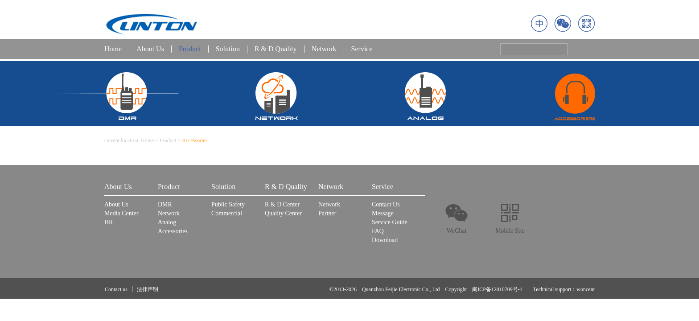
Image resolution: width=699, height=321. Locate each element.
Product (190, 49)
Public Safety (228, 204)
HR (108, 222)
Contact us (116, 289)
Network (324, 49)
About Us (150, 49)
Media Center (121, 213)
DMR (165, 204)
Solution (228, 49)
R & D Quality (276, 49)
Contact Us (386, 204)
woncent (585, 289)
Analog (167, 222)
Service (362, 49)
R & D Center (282, 204)
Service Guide (389, 222)
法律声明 (147, 289)
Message (383, 213)
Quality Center (283, 213)
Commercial (226, 213)
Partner (327, 213)
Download (385, 240)
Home (113, 49)
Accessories (173, 231)
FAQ (378, 231)
